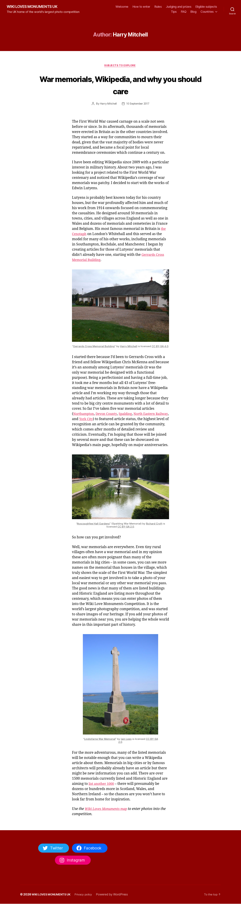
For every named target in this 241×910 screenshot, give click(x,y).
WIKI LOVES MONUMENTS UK (34, 7)
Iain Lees (126, 745)
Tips (174, 12)
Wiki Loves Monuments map (108, 815)
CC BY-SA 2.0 (125, 532)
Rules (158, 7)
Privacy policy (87, 900)
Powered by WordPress (116, 900)
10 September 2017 (138, 104)
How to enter (141, 7)
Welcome (121, 7)
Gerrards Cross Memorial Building (94, 347)
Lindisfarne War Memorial (99, 745)
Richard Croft (154, 529)
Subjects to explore (120, 66)
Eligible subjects (206, 7)
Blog (193, 12)
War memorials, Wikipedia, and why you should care (120, 85)
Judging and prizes (178, 7)
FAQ (183, 12)
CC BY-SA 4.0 (160, 347)
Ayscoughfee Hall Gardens (93, 529)
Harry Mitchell (107, 104)
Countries (207, 12)
